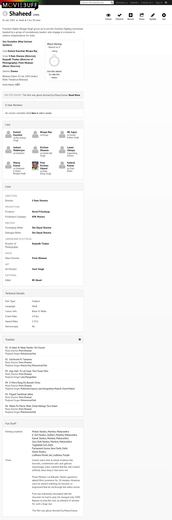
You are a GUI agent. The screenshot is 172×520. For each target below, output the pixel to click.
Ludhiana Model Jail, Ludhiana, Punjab (51, 455)
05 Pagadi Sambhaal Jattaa (19, 394)
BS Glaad (37, 280)
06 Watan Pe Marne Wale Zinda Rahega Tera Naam (31, 405)
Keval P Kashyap (41, 211)
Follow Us (147, 2)
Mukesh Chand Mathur (64, 388)
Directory (122, 2)
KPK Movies (38, 216)
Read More (74, 95)
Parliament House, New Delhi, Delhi (50, 448)
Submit (134, 2)
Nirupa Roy (31, 50)
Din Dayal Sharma (41, 227)
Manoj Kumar (16, 164)
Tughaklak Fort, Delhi (42, 444)
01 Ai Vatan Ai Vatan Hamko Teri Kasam (25, 347)
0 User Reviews (13, 105)
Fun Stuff (10, 423)
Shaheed (20, 13)
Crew (8, 186)
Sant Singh (38, 269)
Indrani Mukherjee (19, 149)
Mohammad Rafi (28, 353)
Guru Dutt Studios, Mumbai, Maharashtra (52, 441)
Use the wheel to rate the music (54, 74)
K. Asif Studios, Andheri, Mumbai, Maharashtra (54, 434)
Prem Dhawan (39, 258)
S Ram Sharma (40, 200)
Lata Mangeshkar (28, 377)
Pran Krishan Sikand (44, 165)
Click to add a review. (39, 113)
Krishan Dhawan (44, 149)
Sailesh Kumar (71, 164)
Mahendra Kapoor (29, 388)
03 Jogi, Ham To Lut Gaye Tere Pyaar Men (26, 370)
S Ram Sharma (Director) (22, 56)
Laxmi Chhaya (71, 149)
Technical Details (15, 293)
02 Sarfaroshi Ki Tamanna (18, 359)
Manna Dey (26, 365)
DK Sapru (72, 132)
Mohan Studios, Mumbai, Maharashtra (50, 431)
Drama (14, 71)
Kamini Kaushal (16, 50)
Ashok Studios (39, 451)
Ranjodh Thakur (40, 243)
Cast (7, 124)
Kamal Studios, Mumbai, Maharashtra (50, 438)
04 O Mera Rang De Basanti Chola (22, 382)
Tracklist (10, 339)
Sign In (159, 2)
